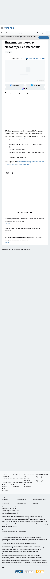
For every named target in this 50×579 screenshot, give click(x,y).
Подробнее (39, 541)
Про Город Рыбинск (18, 482)
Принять (44, 38)
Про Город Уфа (28, 482)
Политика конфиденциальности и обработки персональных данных (19, 543)
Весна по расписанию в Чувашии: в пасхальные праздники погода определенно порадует (25, 221)
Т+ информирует (19, 33)
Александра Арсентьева (35, 58)
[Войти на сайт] (47, 28)
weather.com (26, 139)
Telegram (4, 497)
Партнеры (35, 503)
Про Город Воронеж (7, 478)
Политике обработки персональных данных (25, 38)
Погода (8, 52)
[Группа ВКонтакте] (15, 85)
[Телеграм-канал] (35, 85)
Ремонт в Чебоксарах (7, 33)
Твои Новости (16, 474)
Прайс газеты (5, 503)
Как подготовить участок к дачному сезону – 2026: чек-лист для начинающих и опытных (25, 240)
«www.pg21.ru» (14, 506)
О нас (18, 497)
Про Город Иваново (18, 478)
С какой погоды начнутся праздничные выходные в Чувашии (25, 230)
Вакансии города (30, 33)
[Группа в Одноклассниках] (41, 477)
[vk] (7, 173)
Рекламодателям (21, 503)
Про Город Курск (6, 482)
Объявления (5, 499)
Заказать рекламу (42, 33)
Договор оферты (21, 499)
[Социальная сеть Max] (25, 88)
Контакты (35, 497)
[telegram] (13, 173)
